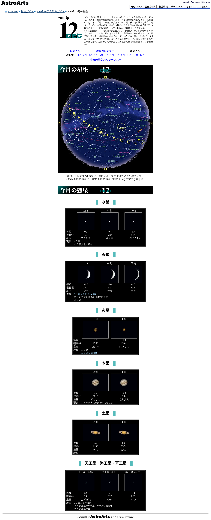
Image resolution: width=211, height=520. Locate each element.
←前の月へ (74, 51)
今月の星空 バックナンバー (105, 59)
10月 (129, 55)
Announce (195, 2)
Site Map (206, 2)
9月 (123, 55)
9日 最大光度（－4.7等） (86, 294)
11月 (135, 55)
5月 (101, 55)
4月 (96, 55)
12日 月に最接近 (89, 352)
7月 (112, 55)
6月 (107, 55)
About (186, 2)
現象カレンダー (105, 51)
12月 (142, 55)
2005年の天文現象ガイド (51, 11)
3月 (90, 55)
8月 (118, 55)
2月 (85, 55)
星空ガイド (27, 11)
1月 (80, 55)
